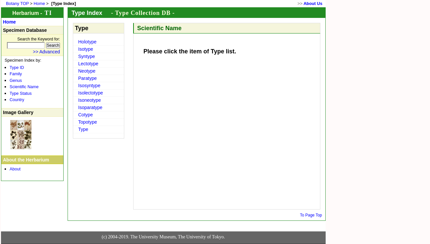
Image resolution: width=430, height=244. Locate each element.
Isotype (85, 49)
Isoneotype (89, 100)
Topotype (87, 122)
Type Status (21, 93)
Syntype (86, 56)
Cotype (85, 114)
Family (16, 74)
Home (39, 3)
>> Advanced (46, 51)
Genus (16, 80)
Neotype (86, 71)
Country (17, 99)
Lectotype (88, 63)
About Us (312, 3)
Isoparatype (90, 107)
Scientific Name (24, 87)
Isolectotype (90, 92)
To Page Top (311, 215)
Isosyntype (89, 85)
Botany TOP (17, 3)
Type (83, 129)
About (15, 169)
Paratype (87, 78)
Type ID (17, 67)
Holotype (87, 41)
